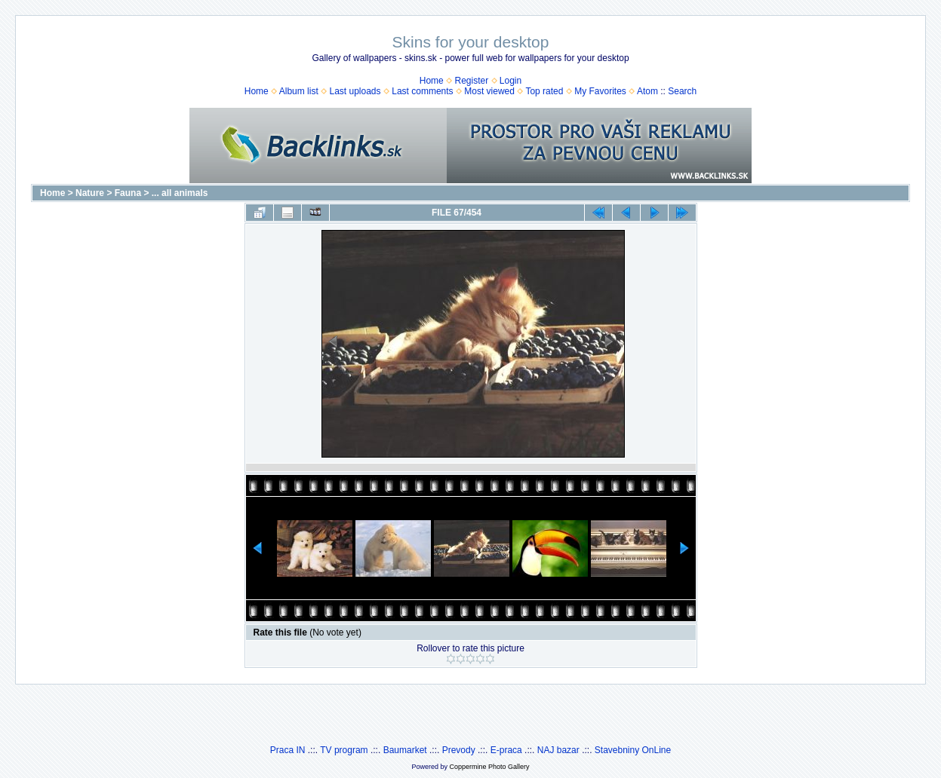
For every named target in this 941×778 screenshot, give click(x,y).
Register (471, 80)
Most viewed (489, 91)
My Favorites (600, 91)
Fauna (128, 193)
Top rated (544, 91)
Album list (298, 91)
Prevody (458, 750)
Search (682, 91)
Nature (89, 193)
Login (510, 80)
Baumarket (405, 750)
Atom (647, 91)
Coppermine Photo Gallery (489, 766)
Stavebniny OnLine (633, 750)
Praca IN (288, 750)
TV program (343, 750)
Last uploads (354, 91)
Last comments (422, 91)
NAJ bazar (558, 750)
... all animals (180, 193)
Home (432, 80)
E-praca (506, 750)
